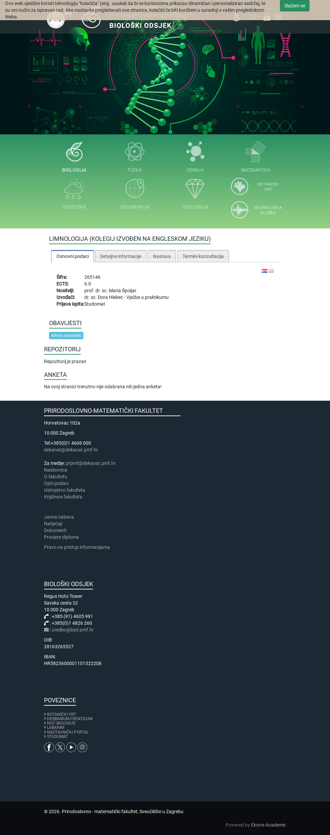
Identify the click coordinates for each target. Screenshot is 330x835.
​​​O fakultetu (55, 476)
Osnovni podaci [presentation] (72, 256)
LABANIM (55, 727)
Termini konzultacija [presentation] (203, 256)
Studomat (94, 304)
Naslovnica (55, 470)
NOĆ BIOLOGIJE (61, 723)
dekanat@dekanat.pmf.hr (71, 449)
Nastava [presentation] (162, 256)
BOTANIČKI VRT (60, 714)
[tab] (72, 256)
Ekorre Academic (268, 825)
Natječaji (53, 523)
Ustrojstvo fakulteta (64, 490)
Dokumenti (55, 530)
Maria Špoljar (122, 290)
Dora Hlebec (111, 297)
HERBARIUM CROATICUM (69, 718)
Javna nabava (59, 517)
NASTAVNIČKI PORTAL (68, 732)
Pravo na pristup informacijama (78, 547)
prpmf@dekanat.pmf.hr (91, 463)
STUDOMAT (57, 736)
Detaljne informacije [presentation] (120, 256)
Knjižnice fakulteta (63, 496)
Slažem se (294, 5)
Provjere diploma (61, 537)
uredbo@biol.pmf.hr (73, 629)
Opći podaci (56, 483)
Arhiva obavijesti (66, 335)
